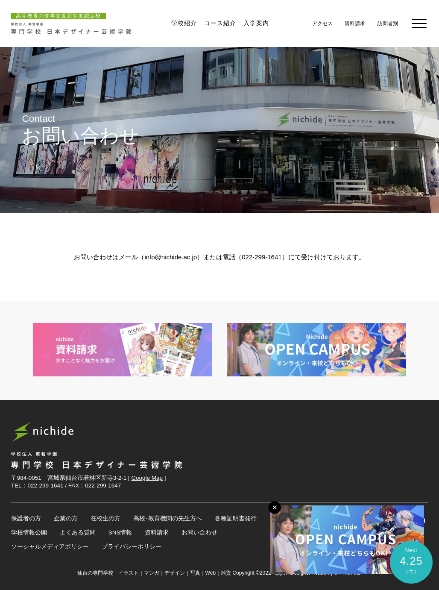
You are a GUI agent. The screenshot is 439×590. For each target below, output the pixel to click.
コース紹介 (220, 23)
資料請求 (157, 532)
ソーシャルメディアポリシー (50, 546)
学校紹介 (184, 23)
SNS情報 (120, 532)
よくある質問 (78, 532)
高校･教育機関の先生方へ (167, 518)
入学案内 (256, 23)
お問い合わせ (199, 532)
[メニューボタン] (274, 507)
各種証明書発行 (236, 518)
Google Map (147, 478)
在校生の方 (105, 518)
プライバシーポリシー (131, 546)
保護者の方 (26, 518)
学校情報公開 (29, 532)
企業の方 (66, 518)
